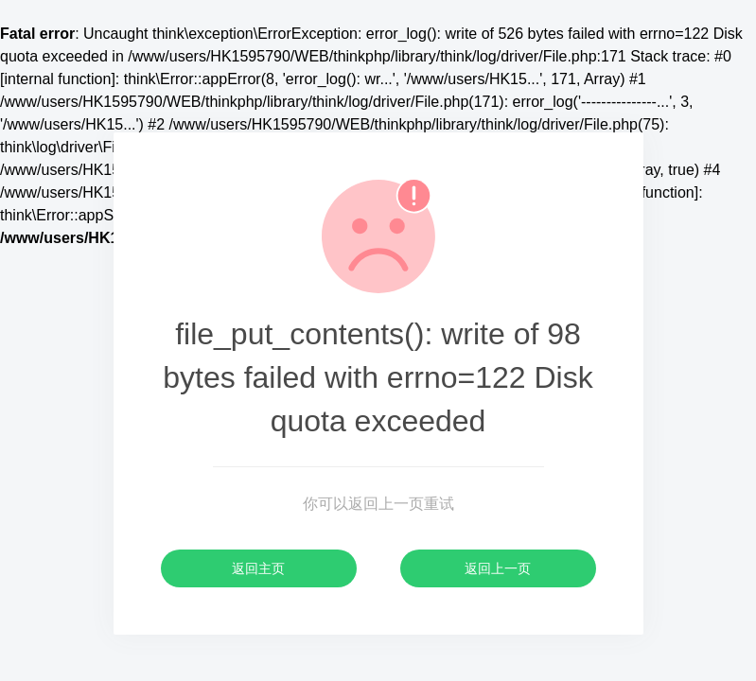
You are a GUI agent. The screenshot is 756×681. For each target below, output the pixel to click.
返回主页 (258, 568)
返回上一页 (498, 568)
